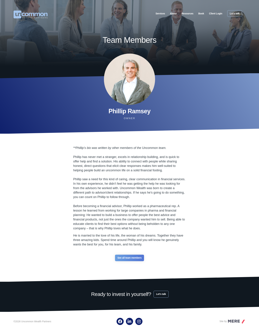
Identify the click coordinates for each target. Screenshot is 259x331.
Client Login (215, 13)
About (173, 13)
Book (201, 13)
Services (160, 13)
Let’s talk (235, 13)
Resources (187, 13)
